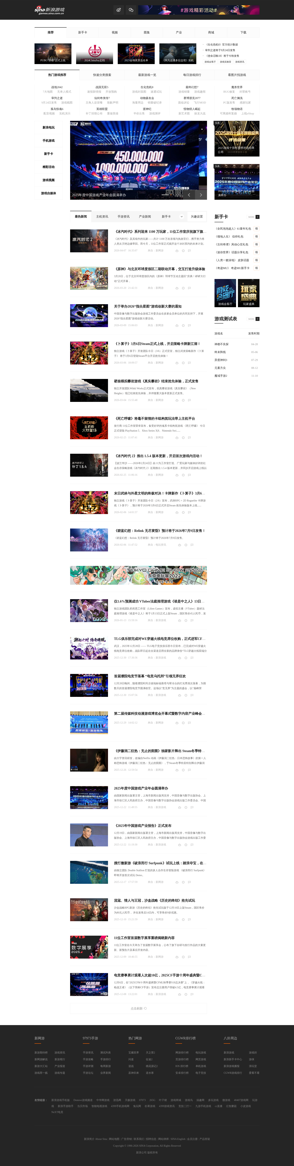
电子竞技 (201, 1072)
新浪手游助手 (66, 1106)
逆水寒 (150, 1072)
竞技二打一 (185, 1106)
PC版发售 (229, 102)
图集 (147, 32)
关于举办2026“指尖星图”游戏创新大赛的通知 (148, 306)
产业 (179, 32)
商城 (211, 32)
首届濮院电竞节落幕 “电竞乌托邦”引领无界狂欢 (150, 676)
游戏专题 (60, 1072)
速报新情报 (94, 91)
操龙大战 (200, 113)
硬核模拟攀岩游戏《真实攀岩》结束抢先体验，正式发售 (156, 381)
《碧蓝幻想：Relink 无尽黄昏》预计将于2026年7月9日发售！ (160, 531)
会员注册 (192, 1139)
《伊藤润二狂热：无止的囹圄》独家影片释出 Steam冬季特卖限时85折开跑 (169, 751)
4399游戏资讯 (167, 1106)
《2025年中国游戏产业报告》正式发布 (142, 826)
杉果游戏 (150, 1106)
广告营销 (126, 1139)
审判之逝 (57, 98)
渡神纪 (147, 108)
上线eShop (247, 113)
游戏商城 (176, 1100)
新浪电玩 (49, 127)
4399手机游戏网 (120, 1106)
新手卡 (82, 32)
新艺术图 (184, 113)
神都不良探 (221, 344)
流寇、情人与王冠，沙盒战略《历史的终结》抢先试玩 (154, 900)
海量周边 (137, 102)
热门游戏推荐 (57, 74)
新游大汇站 (41, 1066)
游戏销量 (184, 91)
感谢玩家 (245, 102)
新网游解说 (41, 1059)
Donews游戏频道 (83, 1100)
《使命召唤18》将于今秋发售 (222, 55)
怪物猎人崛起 (192, 108)
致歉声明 (112, 102)
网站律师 (163, 1139)
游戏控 (253, 1052)
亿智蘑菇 (231, 1106)
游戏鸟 (189, 1100)
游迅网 (117, 1100)
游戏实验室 (225, 61)
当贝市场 (82, 1106)
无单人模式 (64, 91)
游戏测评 (154, 113)
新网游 (160, 250)
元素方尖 (220, 367)
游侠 (251, 1059)
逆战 (131, 1066)
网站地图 (114, 1139)
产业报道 (60, 1066)
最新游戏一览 (147, 74)
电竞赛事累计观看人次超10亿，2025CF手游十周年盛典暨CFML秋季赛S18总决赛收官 (178, 975)
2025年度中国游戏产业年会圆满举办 (141, 788)
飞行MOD (200, 102)
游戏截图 (67, 102)
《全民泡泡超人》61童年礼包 (232, 228)
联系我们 (139, 1139)
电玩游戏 (201, 1052)
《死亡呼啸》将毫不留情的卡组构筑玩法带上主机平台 (154, 418)
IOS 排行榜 (182, 1066)
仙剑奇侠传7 (102, 98)
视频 (115, 32)
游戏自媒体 (48, 193)
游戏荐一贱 (41, 1072)
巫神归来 (133, 1072)
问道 (131, 1059)
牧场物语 (237, 108)
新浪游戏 (161, 620)
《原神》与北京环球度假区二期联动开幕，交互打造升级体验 (159, 269)
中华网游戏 (103, 1100)
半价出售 (139, 113)
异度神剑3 (220, 359)
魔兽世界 (237, 87)
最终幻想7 (192, 87)
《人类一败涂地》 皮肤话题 (231, 260)
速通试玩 (156, 91)
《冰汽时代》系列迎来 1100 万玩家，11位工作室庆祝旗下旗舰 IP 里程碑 (167, 232)
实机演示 (64, 113)
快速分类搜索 (102, 74)
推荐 (51, 32)
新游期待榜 (41, 1052)
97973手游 (90, 1038)
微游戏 (226, 1100)
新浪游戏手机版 (60, 1100)
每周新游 (105, 1066)
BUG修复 (229, 91)
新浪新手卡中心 (233, 1059)
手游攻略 (88, 1059)
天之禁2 (150, 1052)
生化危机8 (147, 87)
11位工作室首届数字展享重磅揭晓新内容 (144, 938)
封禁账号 (245, 91)
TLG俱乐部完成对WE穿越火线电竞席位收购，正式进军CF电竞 (161, 639)
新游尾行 (60, 1059)
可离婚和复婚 (228, 113)
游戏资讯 (239, 61)
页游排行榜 (182, 1059)
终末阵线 (220, 352)
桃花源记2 (152, 1066)
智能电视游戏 (99, 1106)
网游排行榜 (182, 1052)
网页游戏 (201, 1059)
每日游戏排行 (192, 74)
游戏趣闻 (200, 91)
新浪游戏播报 (231, 1066)
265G (152, 1100)
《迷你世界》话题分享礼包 (231, 252)
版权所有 (152, 1152)
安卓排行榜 (182, 1072)
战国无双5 (102, 87)
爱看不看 (254, 1072)
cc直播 (218, 1106)
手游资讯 (88, 1052)
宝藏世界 (133, 1052)
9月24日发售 (49, 102)
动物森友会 (147, 98)
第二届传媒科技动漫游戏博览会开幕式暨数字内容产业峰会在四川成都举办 (169, 713)
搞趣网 (200, 1100)
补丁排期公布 (94, 113)
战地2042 (57, 87)
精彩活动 (49, 167)
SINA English (178, 1139)
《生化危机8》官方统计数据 (221, 44)
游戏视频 (49, 180)
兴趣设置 (197, 216)
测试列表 (105, 1052)
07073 (142, 1100)
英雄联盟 (102, 108)
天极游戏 (130, 1100)
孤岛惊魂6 (57, 108)
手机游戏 (49, 140)
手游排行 (105, 1059)
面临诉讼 (183, 102)
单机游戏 (201, 1066)
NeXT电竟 (57, 1112)
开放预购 (111, 91)
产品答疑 (205, 1139)
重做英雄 (112, 113)
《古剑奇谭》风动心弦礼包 (231, 244)
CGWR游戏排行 (233, 1072)
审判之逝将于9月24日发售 (220, 50)
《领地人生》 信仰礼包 (228, 236)
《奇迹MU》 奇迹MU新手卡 (232, 268)
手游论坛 (88, 1072)
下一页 (201, 195)
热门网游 (135, 1038)
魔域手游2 (220, 375)
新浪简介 (89, 1139)
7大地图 (48, 91)
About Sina (101, 1139)
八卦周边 (230, 1038)
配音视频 (49, 113)
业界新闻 (105, 1072)
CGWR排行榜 (186, 1038)
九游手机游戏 (203, 1106)
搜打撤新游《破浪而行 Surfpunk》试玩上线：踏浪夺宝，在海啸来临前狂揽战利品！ (177, 863)
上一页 (189, 195)
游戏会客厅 (210, 61)
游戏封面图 (139, 91)
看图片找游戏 (237, 74)
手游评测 (88, 1066)
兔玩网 (137, 1106)
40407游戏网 (241, 1100)
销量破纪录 (155, 102)
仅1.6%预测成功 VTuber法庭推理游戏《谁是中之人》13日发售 (161, 601)
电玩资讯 (161, 544)
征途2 (149, 1059)
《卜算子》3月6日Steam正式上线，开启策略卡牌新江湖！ (157, 344)
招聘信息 (151, 1139)
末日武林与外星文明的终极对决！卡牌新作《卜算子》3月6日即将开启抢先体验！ (175, 493)
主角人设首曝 (94, 102)
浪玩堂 (253, 1066)
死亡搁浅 (237, 98)
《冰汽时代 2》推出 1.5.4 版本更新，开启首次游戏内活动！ (158, 456)
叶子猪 (163, 1100)
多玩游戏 (213, 1100)
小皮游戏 (245, 1106)
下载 (243, 32)
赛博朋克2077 (192, 98)
